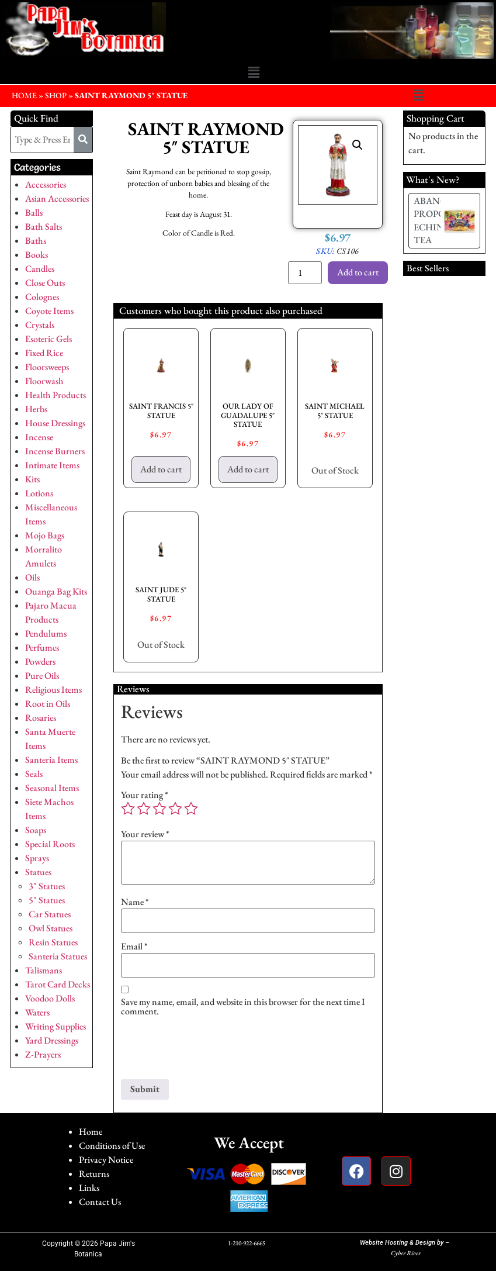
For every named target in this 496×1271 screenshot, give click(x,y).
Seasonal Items (52, 788)
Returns (94, 1174)
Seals (34, 774)
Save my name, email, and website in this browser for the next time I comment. (243, 1006)
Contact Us (100, 1202)
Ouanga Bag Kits (56, 591)
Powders (40, 661)
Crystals (39, 325)
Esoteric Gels (48, 339)
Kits (32, 479)
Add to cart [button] (161, 469)
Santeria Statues (58, 956)
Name (135, 902)
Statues (38, 872)
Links (89, 1188)
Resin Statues (53, 942)
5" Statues (47, 900)
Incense (39, 437)
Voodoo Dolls (50, 998)
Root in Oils (47, 703)
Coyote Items (49, 311)
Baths (35, 240)
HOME (24, 95)
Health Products (55, 395)
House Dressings (55, 423)
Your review (145, 834)
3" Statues (47, 886)
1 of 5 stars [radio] (128, 809)
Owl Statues (50, 928)
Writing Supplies (55, 1026)
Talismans (43, 970)
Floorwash (44, 381)
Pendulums (46, 633)
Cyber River (406, 1253)
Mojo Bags (44, 535)
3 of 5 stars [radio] (159, 809)
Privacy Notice (106, 1159)
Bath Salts (43, 226)
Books (36, 254)
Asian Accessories (57, 198)
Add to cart (358, 272)
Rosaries (40, 718)
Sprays (37, 858)
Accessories (45, 184)
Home (90, 1131)
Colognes (42, 297)
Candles (39, 269)
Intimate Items (52, 465)
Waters (37, 1012)
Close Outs (45, 283)
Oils (32, 577)
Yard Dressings (51, 1040)
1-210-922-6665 (246, 1243)
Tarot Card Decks (57, 984)
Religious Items (53, 689)
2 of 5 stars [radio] (144, 809)
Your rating (144, 795)
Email (134, 946)
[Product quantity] (305, 272)
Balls (34, 212)
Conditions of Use (112, 1145)
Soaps (35, 830)
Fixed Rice (44, 353)
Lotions (39, 493)
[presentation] (210, 1050)
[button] (253, 72)
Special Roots (50, 844)
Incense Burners (55, 451)
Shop (56, 95)
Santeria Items (51, 760)
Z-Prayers (43, 1054)
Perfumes (42, 647)
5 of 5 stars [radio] (191, 809)
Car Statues (50, 914)
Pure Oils (42, 675)
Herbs (36, 409)
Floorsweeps (47, 367)
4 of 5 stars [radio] (175, 809)
